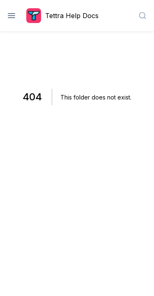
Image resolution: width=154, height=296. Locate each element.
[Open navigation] (11, 16)
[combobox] (142, 16)
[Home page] (64, 15)
